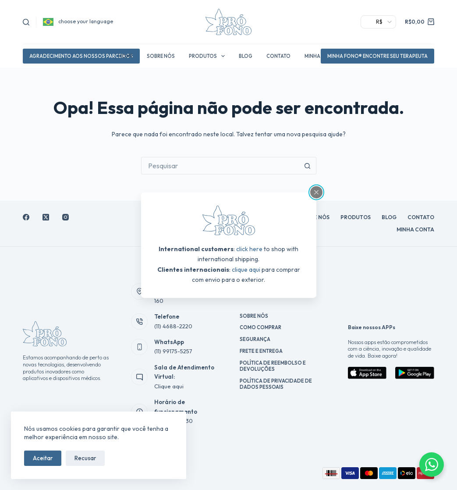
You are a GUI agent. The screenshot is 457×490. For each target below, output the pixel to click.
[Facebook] (26, 217)
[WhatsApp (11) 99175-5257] (139, 347)
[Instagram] (65, 217)
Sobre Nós (161, 56)
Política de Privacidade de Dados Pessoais (276, 384)
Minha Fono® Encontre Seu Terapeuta (377, 56)
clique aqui (246, 269)
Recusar (85, 458)
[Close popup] (316, 192)
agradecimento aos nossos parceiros (81, 56)
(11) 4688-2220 (173, 326)
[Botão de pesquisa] (307, 165)
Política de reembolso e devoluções (273, 366)
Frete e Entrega (261, 351)
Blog (245, 56)
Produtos (208, 56)
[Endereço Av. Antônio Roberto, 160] (139, 291)
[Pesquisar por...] (220, 165)
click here (249, 249)
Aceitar (43, 458)
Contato (278, 56)
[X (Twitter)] (46, 217)
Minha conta (415, 229)
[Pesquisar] (26, 22)
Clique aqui (169, 386)
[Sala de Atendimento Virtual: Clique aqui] (139, 377)
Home (125, 56)
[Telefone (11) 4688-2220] (139, 321)
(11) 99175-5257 (173, 351)
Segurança (255, 339)
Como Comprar (260, 327)
